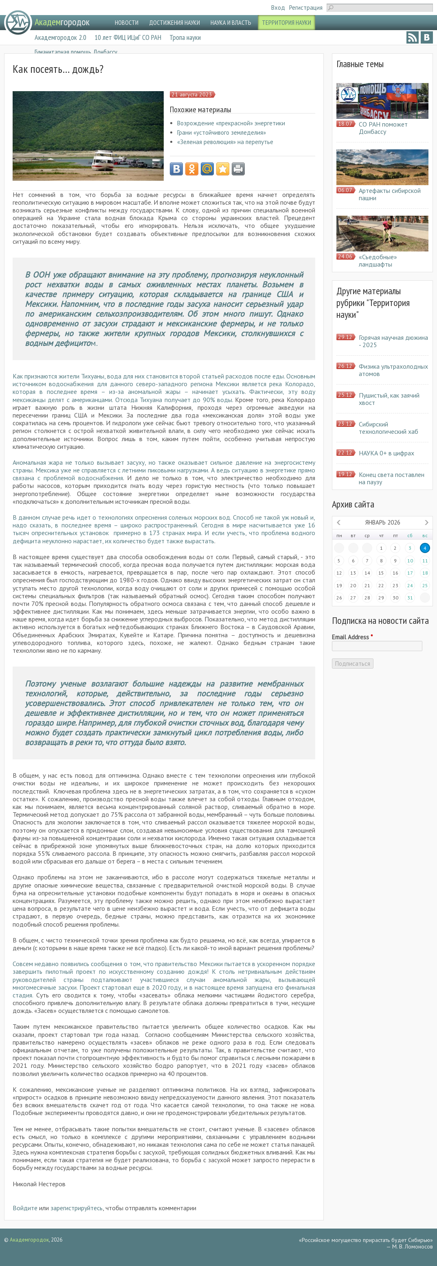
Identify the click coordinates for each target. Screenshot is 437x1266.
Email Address (352, 637)
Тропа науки (185, 37)
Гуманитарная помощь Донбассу (76, 52)
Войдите (25, 1208)
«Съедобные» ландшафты (378, 260)
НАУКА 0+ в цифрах (386, 453)
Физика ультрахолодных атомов (393, 370)
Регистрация (306, 7)
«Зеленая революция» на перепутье (225, 142)
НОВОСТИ (126, 22)
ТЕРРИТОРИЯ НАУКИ (286, 22)
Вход (278, 7)
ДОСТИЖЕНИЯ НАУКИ (174, 22)
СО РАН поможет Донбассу (383, 128)
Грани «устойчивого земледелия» (221, 132)
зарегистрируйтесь (77, 1208)
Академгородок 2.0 (60, 37)
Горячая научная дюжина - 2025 (393, 341)
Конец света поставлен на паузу (391, 478)
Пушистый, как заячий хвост (389, 399)
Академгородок (29, 1239)
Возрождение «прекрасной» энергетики (231, 123)
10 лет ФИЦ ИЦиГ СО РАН (127, 37)
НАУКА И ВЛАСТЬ (231, 22)
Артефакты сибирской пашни (390, 194)
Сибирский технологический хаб (388, 427)
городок (62, 21)
